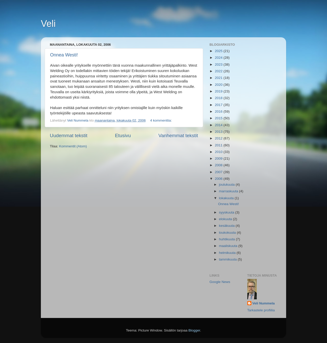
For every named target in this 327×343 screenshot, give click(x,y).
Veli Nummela (263, 303)
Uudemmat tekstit (68, 135)
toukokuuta (228, 232)
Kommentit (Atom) (73, 146)
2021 (219, 78)
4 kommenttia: (161, 120)
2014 (219, 125)
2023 (219, 64)
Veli (48, 23)
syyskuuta (227, 212)
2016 (219, 111)
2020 (219, 85)
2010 (219, 152)
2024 (219, 58)
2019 (219, 91)
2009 (219, 158)
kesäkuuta (227, 226)
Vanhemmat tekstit (178, 135)
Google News (219, 282)
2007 (219, 172)
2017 (219, 105)
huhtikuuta (227, 239)
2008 (219, 165)
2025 (219, 51)
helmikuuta (228, 253)
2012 (219, 138)
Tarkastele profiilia (261, 310)
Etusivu (123, 135)
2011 (219, 145)
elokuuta (226, 219)
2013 (219, 132)
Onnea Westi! (64, 54)
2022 (219, 71)
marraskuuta (229, 191)
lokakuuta (227, 198)
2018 (219, 98)
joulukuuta (227, 184)
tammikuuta (228, 259)
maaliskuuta (228, 246)
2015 (219, 118)
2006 (219, 179)
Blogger (194, 330)
